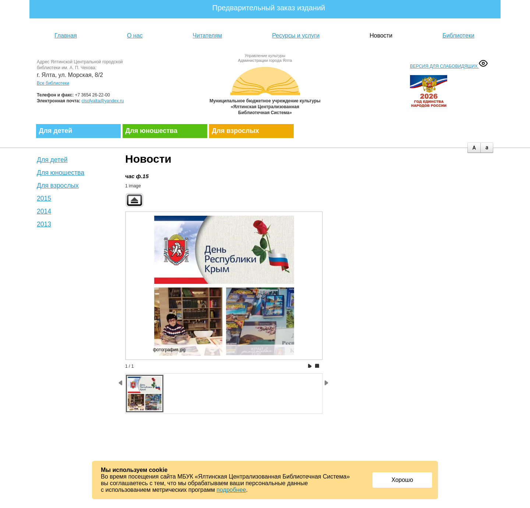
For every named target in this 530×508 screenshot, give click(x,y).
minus (486, 147)
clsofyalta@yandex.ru (103, 100)
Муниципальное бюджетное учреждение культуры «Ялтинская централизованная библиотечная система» (265, 89)
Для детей (56, 130)
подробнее (231, 490)
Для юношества (151, 130)
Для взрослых (235, 130)
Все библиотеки (53, 83)
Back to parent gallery (134, 200)
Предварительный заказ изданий (268, 8)
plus (473, 147)
